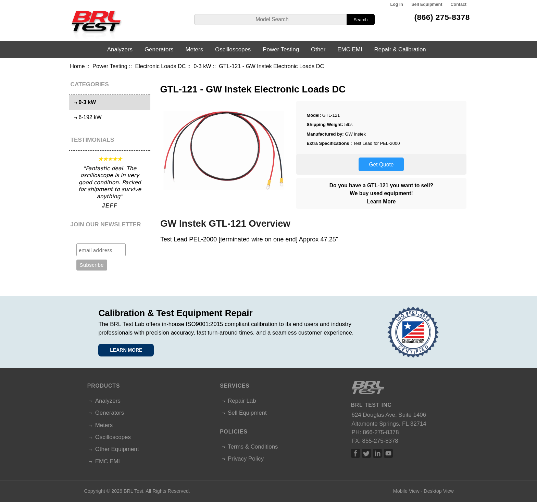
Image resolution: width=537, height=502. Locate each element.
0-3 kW (202, 66)
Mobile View (406, 491)
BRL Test (133, 491)
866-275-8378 (381, 432)
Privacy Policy (246, 458)
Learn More (381, 201)
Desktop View (438, 491)
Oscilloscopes (233, 49)
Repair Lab (242, 401)
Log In (396, 4)
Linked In (377, 453)
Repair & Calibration (400, 49)
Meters (194, 49)
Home (77, 66)
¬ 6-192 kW (86, 117)
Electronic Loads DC (160, 66)
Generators (159, 49)
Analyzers (120, 49)
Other (318, 49)
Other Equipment (117, 449)
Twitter (366, 453)
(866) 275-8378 (442, 17)
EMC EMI (349, 49)
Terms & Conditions (253, 446)
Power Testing (109, 66)
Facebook (355, 453)
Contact (458, 4)
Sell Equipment (426, 4)
